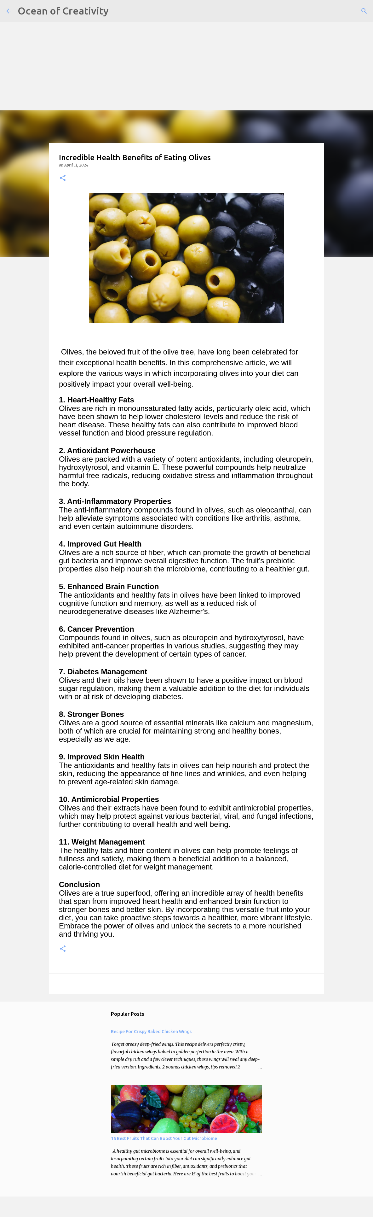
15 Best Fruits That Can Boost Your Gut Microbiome (164, 1138)
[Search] (364, 11)
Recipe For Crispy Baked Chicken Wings (151, 1031)
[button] (62, 178)
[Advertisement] (186, 44)
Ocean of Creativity (63, 10)
